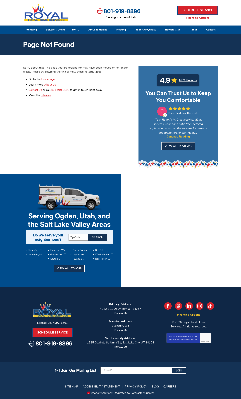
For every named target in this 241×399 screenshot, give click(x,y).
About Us (50, 84)
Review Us (120, 313)
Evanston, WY (35, 258)
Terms (207, 341)
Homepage (48, 79)
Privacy (203, 341)
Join (179, 370)
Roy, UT (99, 250)
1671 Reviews (188, 80)
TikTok (210, 306)
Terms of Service (190, 339)
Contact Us (35, 90)
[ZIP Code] (78, 237)
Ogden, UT (78, 250)
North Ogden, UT (59, 258)
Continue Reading (178, 136)
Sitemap (46, 95)
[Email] (143, 370)
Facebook (168, 306)
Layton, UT (56, 254)
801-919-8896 (122, 10)
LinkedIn (189, 306)
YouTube (178, 306)
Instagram (199, 306)
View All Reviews (178, 146)
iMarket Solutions (102, 392)
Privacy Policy (180, 339)
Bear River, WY (103, 258)
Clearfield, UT (35, 254)
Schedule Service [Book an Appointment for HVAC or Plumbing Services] (197, 10)
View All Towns (69, 268)
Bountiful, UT (35, 250)
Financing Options (197, 18)
